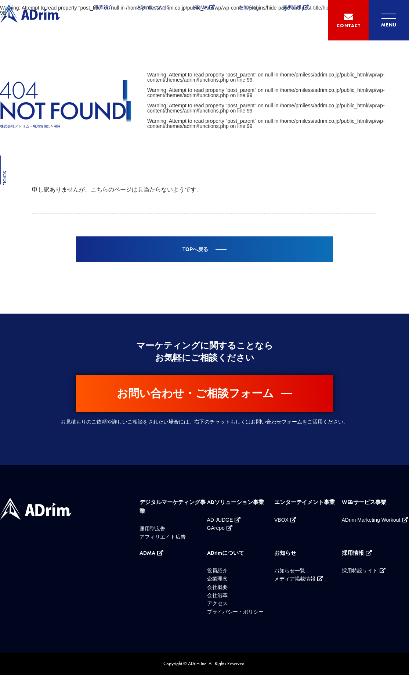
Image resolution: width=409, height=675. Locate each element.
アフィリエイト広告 (163, 537)
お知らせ (248, 7)
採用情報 (291, 7)
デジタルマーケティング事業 (173, 507)
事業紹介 (103, 7)
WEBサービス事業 (364, 502)
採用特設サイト (360, 571)
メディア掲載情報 (294, 579)
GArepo (216, 528)
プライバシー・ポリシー (235, 612)
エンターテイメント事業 (304, 502)
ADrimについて (153, 7)
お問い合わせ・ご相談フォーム (195, 393)
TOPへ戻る (195, 249)
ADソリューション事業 (235, 502)
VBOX (281, 520)
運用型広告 (152, 529)
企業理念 (217, 579)
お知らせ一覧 (289, 571)
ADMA (201, 7)
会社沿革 (217, 595)
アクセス (217, 603)
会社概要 (217, 587)
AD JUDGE (220, 520)
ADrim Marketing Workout (371, 520)
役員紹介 (217, 571)
